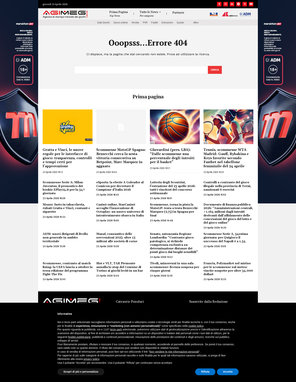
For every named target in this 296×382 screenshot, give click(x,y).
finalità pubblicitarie (79, 336)
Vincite (135, 22)
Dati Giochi (103, 22)
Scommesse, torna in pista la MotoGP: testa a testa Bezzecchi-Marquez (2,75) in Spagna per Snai (174, 210)
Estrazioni (167, 22)
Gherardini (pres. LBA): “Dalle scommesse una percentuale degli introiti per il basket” (172, 156)
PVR (145, 22)
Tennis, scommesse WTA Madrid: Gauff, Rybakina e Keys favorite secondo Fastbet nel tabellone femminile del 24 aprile (226, 158)
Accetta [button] (228, 371)
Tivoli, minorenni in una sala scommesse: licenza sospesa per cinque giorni (174, 266)
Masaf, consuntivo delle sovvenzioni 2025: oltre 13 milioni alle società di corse (116, 237)
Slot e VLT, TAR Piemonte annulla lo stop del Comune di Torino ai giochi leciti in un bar (119, 266)
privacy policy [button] (91, 359)
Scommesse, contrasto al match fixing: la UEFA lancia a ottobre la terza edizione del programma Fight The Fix (67, 268)
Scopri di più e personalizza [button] (80, 371)
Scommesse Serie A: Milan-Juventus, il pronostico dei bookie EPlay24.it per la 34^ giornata (64, 187)
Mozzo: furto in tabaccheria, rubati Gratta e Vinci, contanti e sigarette (66, 208)
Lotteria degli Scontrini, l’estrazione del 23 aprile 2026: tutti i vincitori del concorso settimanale (173, 187)
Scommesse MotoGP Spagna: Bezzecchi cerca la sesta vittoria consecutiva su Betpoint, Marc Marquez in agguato (121, 158)
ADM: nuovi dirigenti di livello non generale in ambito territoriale (65, 237)
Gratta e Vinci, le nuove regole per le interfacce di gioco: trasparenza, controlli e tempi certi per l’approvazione (67, 158)
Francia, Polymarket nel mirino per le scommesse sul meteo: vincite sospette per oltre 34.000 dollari (228, 268)
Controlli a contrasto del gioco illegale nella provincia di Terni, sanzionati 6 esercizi (227, 185)
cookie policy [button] (195, 325)
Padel (154, 22)
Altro (196, 22)
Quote (180, 22)
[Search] (215, 70)
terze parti (116, 329)
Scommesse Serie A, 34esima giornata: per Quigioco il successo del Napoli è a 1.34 (226, 237)
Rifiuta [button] (205, 371)
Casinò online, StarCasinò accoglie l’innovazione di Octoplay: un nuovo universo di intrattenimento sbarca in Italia (120, 210)
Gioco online (120, 22)
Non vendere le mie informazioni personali (174, 351)
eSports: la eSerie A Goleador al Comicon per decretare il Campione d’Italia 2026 (120, 185)
